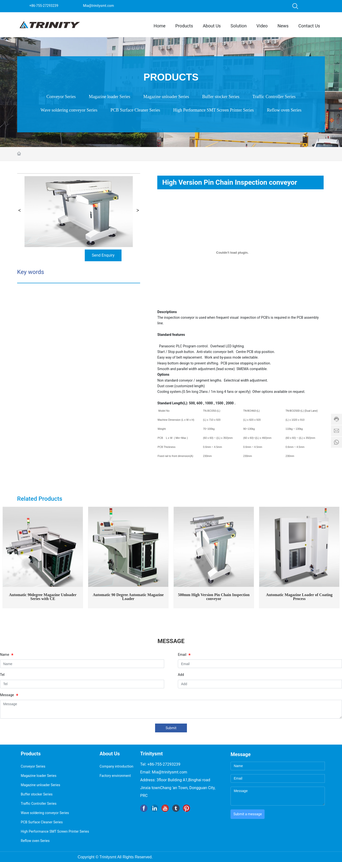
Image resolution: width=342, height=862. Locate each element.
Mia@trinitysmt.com (98, 6)
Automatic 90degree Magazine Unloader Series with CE (43, 597)
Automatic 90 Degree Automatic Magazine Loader (128, 597)
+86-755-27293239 (43, 6)
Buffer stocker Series (220, 96)
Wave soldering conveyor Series (69, 110)
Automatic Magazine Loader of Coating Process (299, 597)
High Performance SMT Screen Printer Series (213, 110)
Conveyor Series (61, 96)
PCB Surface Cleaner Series (135, 110)
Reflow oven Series (284, 110)
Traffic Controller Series (273, 96)
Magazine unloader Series (166, 96)
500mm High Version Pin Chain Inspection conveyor (213, 597)
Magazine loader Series (109, 96)
